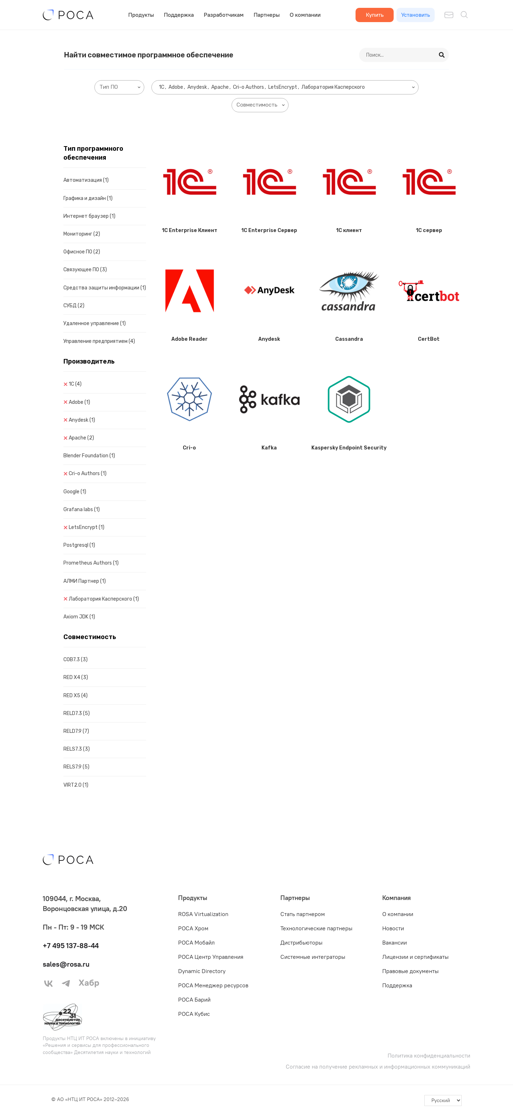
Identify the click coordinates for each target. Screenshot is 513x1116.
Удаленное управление (94, 323)
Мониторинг (81, 234)
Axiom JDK (79, 617)
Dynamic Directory (202, 970)
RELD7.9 (76, 731)
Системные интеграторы (312, 956)
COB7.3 (75, 660)
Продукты (141, 14)
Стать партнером (302, 913)
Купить (375, 14)
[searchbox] (120, 87)
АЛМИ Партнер (84, 581)
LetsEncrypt (86, 527)
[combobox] (119, 87)
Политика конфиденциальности (429, 1055)
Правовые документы (410, 970)
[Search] (442, 55)
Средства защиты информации (104, 288)
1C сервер (429, 230)
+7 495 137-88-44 (71, 945)
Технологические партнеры (316, 928)
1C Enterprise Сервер (269, 230)
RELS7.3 (76, 749)
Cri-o (189, 448)
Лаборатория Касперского (104, 599)
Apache (81, 438)
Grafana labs (81, 509)
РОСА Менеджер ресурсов (213, 985)
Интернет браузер (89, 216)
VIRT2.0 (75, 785)
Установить (415, 14)
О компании (305, 14)
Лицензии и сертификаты (415, 956)
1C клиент (349, 230)
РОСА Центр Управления (210, 956)
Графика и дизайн (88, 198)
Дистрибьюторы (301, 942)
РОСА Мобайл (196, 942)
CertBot (429, 339)
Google (74, 492)
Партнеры (267, 14)
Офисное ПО (81, 252)
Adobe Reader (189, 339)
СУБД (73, 306)
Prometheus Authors (91, 563)
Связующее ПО (85, 270)
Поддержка (179, 14)
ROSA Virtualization (203, 913)
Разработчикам (224, 14)
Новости (393, 928)
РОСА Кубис (194, 1013)
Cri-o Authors (88, 473)
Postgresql (79, 545)
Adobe (79, 402)
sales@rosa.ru (66, 964)
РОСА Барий (194, 999)
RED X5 (75, 696)
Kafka (269, 448)
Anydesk (82, 420)
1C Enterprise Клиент (189, 230)
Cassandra (349, 339)
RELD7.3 (76, 713)
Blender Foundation (89, 456)
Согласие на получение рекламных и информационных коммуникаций (378, 1066)
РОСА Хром (193, 928)
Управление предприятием (99, 341)
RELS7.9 (76, 767)
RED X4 (75, 677)
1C (75, 384)
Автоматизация (86, 180)
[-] (443, 1100)
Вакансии (394, 942)
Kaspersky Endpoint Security (349, 448)
